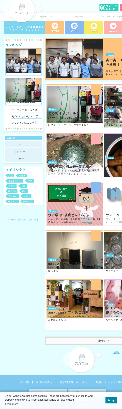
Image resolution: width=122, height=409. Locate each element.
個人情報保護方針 (45, 382)
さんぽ (11, 186)
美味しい (27, 201)
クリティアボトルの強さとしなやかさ (26, 110)
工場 (23, 186)
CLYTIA (12, 191)
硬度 (30, 181)
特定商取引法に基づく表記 (73, 382)
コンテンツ (19, 158)
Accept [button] (111, 400)
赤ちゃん (12, 196)
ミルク (26, 196)
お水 (10, 175)
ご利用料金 (78, 17)
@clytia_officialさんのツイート (23, 219)
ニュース (18, 144)
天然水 (22, 175)
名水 (24, 191)
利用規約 (97, 382)
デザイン (12, 201)
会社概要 (24, 382)
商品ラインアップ (48, 17)
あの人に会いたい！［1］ (26, 116)
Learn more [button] (11, 404)
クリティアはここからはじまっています (26, 122)
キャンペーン (20, 151)
